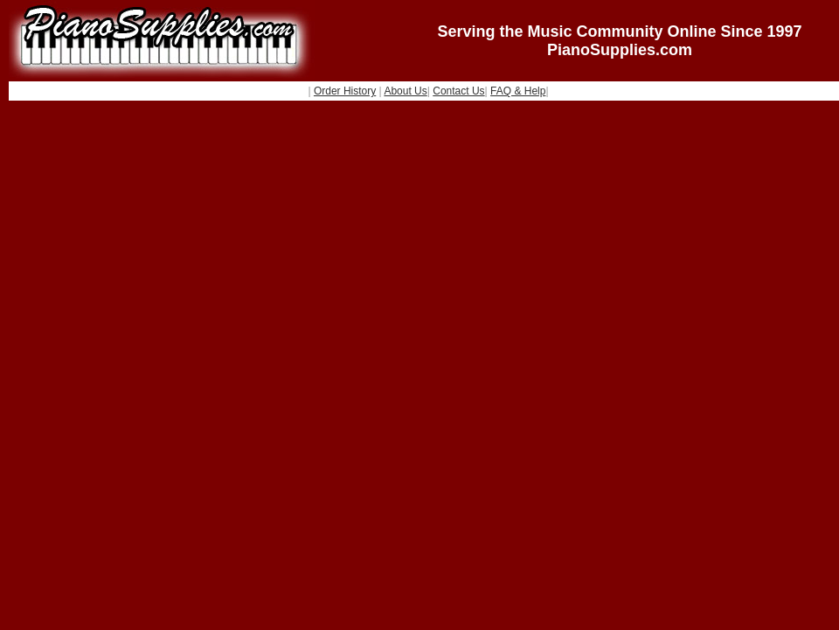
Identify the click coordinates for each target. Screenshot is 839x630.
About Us (405, 91)
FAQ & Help (517, 91)
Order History (345, 91)
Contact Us (458, 91)
